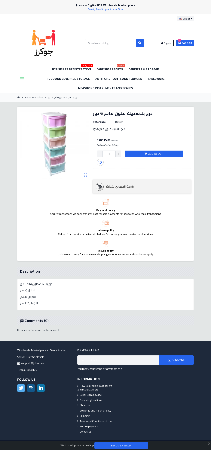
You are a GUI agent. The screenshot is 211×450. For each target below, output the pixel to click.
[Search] (114, 43)
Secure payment (89, 426)
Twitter (21, 388)
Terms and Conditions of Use (96, 421)
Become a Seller (121, 445)
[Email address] (118, 360)
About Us (85, 405)
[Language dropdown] (185, 18)
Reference (99, 122)
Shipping (85, 415)
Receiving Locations (91, 400)
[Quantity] (109, 154)
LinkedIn (41, 388)
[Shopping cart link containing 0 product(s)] (185, 43)
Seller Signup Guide (91, 394)
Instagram (31, 388)
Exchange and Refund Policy (95, 410)
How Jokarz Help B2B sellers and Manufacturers (94, 387)
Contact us (85, 431)
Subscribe (176, 360)
